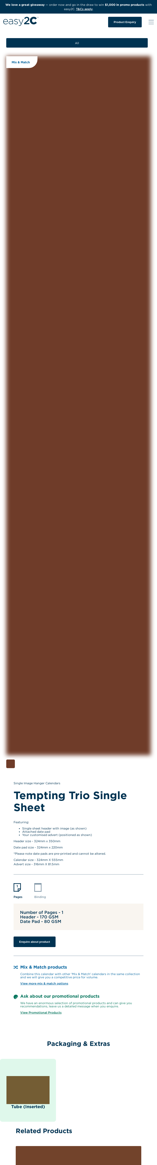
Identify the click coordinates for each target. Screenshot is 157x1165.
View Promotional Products (41, 1012)
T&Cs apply (84, 9)
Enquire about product (34, 941)
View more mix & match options (44, 983)
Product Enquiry (125, 22)
